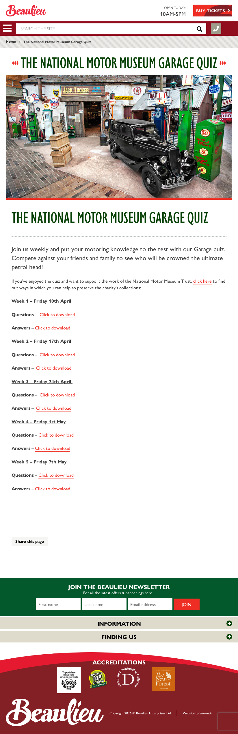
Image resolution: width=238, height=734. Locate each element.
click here (202, 280)
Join (186, 604)
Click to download (58, 314)
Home (11, 41)
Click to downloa (52, 448)
